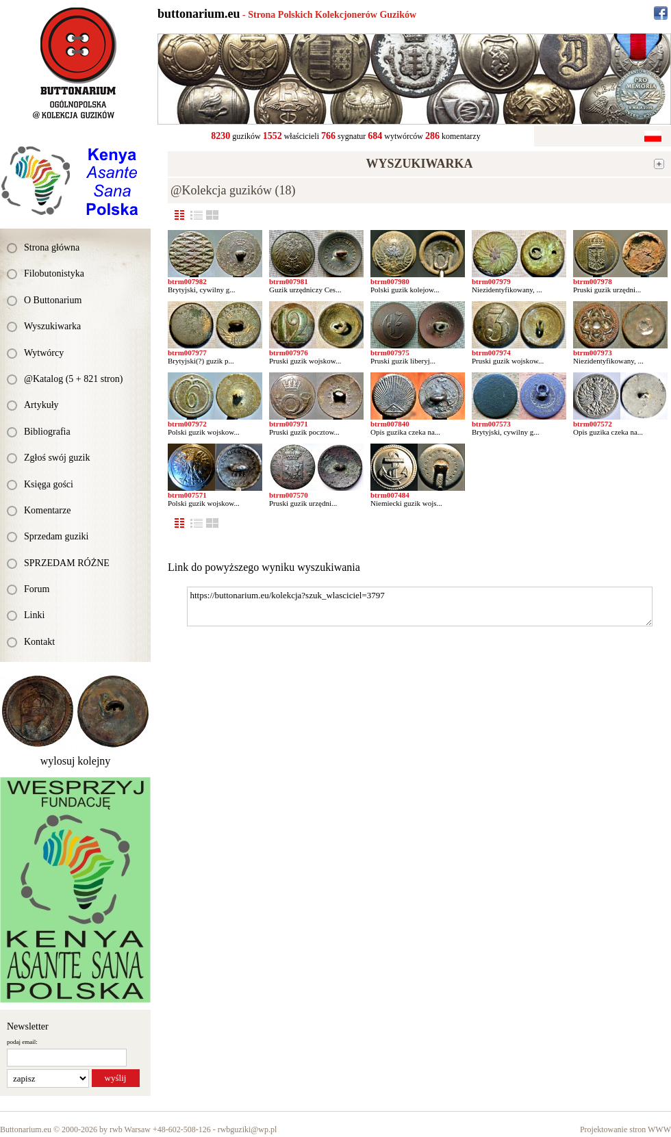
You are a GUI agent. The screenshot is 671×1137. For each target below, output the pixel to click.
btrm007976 (288, 352)
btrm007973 (592, 352)
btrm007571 (187, 495)
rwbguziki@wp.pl (247, 1129)
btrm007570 (288, 495)
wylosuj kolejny (75, 761)
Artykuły (41, 405)
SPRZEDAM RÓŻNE (67, 563)
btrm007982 (187, 281)
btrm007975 (389, 352)
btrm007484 (389, 495)
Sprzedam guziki (56, 536)
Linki (34, 615)
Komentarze (47, 510)
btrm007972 (187, 424)
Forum (36, 589)
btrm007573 (491, 424)
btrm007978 (592, 281)
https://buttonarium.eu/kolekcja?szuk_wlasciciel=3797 (420, 606)
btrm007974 (491, 352)
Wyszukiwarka (52, 326)
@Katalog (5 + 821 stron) (73, 379)
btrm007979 (491, 281)
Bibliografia (47, 431)
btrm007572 (592, 424)
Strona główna (51, 247)
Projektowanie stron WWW (625, 1129)
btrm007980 (389, 281)
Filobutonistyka (54, 273)
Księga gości (48, 484)
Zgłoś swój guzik (57, 457)
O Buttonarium (52, 300)
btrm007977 (187, 352)
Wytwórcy (44, 353)
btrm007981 (288, 281)
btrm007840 (389, 424)
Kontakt (39, 642)
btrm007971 (288, 424)
